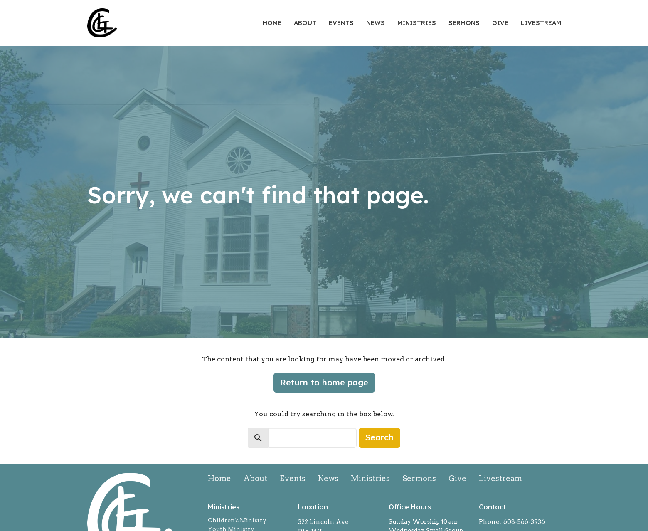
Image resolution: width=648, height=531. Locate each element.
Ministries (416, 23)
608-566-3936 (524, 522)
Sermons (464, 23)
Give (500, 23)
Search (379, 437)
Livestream (541, 23)
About (305, 23)
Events (341, 23)
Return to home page (324, 382)
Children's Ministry (237, 520)
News (375, 23)
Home (272, 23)
